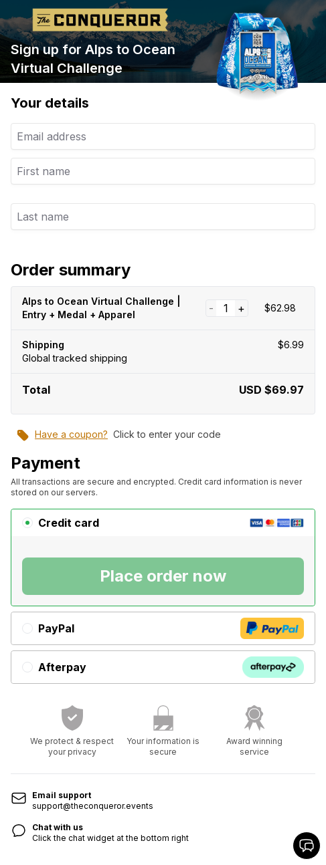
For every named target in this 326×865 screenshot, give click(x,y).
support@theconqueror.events (92, 806)
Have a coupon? (62, 435)
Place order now (163, 576)
